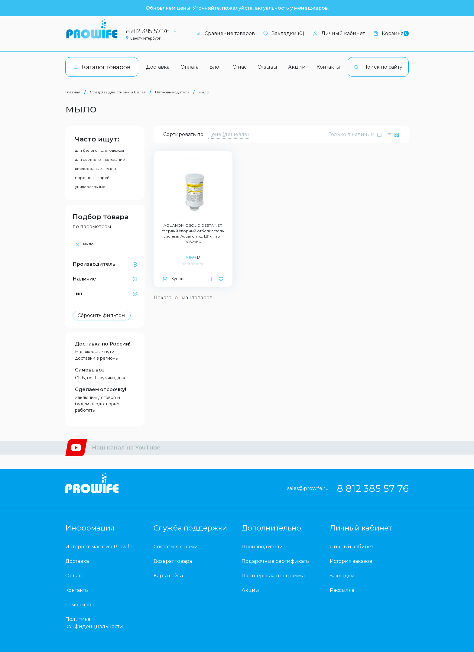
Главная (72, 92)
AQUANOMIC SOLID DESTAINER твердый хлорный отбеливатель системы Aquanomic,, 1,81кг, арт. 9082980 (193, 233)
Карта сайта (168, 576)
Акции (297, 67)
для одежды (112, 150)
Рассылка (342, 590)
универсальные (90, 186)
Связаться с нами (176, 547)
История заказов (351, 561)
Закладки (342, 576)
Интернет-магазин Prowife (98, 547)
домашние (115, 159)
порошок (84, 177)
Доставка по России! (102, 344)
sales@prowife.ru (308, 488)
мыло (204, 92)
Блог (215, 67)
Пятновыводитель (172, 92)
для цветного (88, 159)
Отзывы (267, 67)
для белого (86, 150)
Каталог (101, 67)
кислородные (88, 168)
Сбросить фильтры (101, 315)
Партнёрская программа (273, 576)
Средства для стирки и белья (118, 92)
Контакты (328, 67)
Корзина (391, 33)
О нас (239, 67)
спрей (103, 177)
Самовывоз (90, 370)
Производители (262, 547)
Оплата (189, 67)
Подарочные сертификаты (276, 561)
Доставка (158, 67)
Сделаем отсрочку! (100, 389)
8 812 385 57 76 (153, 31)
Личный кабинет (339, 33)
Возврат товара (173, 561)
